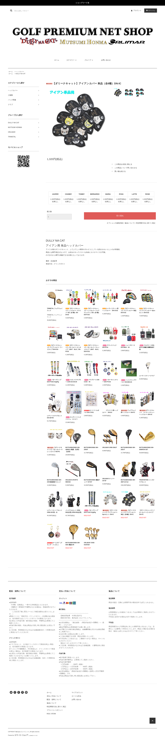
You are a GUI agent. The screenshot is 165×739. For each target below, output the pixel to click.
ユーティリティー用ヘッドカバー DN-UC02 (110, 309)
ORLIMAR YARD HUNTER (89, 544)
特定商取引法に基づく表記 (145, 223)
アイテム (150, 10)
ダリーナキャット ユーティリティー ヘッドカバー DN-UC (147, 412)
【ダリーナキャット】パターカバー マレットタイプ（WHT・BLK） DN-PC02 (91, 348)
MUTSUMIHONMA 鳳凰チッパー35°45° (92, 481)
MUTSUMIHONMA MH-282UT (128, 448)
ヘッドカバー (20, 71)
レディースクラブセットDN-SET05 (54, 417)
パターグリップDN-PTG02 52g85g (54, 381)
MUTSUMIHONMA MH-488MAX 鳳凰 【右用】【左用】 (72, 449)
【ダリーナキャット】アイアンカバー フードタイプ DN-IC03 (54, 347)
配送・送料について (54, 699)
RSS (48, 714)
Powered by (23, 735)
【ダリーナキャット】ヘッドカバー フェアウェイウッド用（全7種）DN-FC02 (92, 311)
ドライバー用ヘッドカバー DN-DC (110, 411)
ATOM (53, 714)
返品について (129, 223)
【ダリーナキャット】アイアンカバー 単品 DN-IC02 (128, 310)
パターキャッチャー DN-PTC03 (110, 381)
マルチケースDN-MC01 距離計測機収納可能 (146, 347)
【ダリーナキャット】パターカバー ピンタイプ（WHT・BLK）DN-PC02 (73, 348)
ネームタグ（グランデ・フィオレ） (54, 544)
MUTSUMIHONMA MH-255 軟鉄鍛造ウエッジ (54, 481)
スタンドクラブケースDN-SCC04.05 (73, 381)
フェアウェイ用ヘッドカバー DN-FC (128, 411)
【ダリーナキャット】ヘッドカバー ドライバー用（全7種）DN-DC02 (73, 311)
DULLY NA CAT (20, 73)
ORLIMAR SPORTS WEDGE (71, 481)
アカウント (137, 10)
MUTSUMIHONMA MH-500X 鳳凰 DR (72, 544)
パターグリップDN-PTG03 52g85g (91, 511)
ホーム (56, 60)
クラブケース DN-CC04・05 (92, 381)
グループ (89, 60)
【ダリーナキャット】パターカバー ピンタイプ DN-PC (146, 512)
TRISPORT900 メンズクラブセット (146, 481)
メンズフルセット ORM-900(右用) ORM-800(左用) (73, 511)
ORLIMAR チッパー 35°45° (108, 480)
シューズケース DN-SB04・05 (128, 346)
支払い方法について (54, 696)
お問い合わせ (106, 60)
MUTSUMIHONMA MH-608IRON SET (146, 448)
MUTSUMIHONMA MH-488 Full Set (128, 481)
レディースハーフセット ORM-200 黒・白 (54, 511)
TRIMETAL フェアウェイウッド (54, 309)
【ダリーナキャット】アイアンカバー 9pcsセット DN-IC (109, 512)
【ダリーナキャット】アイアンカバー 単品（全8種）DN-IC (128, 512)
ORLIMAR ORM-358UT (109, 447)
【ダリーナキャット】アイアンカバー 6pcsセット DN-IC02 (147, 310)
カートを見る (76, 696)
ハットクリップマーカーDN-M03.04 (128, 381)
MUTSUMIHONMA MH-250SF (91, 448)
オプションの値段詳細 (115, 223)
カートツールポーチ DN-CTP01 (91, 411)
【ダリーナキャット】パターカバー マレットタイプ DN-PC (54, 449)
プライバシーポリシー (55, 710)
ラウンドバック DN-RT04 (109, 346)
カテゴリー (71, 60)
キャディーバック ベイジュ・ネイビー (73, 418)
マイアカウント (77, 692)
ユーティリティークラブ (146, 376)
